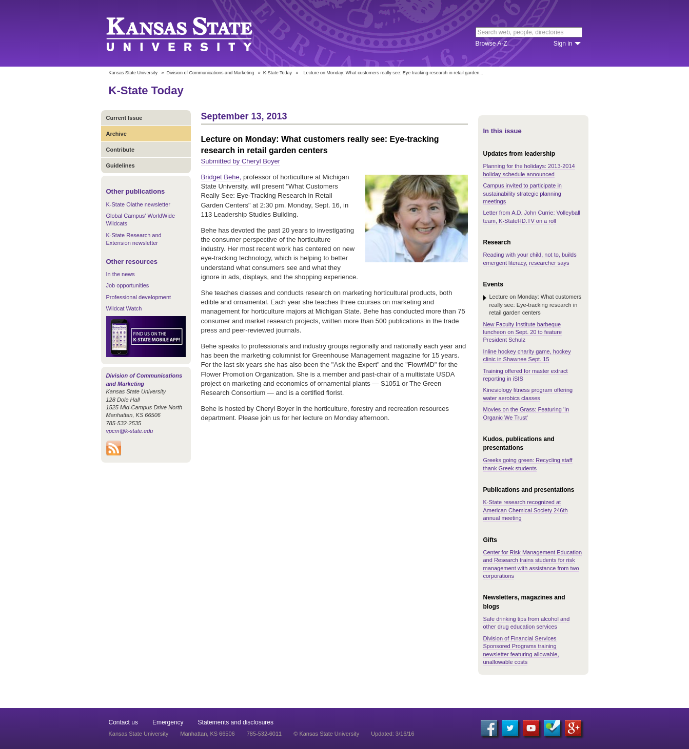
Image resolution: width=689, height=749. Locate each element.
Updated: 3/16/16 (392, 734)
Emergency (168, 722)
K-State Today (277, 72)
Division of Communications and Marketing (210, 72)
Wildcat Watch (124, 308)
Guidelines (120, 165)
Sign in (563, 43)
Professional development (138, 297)
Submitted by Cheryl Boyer (241, 161)
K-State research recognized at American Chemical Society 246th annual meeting (525, 510)
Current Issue (124, 118)
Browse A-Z (491, 43)
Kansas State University (192, 33)
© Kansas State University (326, 734)
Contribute (120, 150)
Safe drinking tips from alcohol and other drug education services (526, 623)
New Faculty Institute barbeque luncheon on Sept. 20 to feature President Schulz (522, 332)
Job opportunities (127, 285)
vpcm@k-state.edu (129, 431)
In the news (120, 274)
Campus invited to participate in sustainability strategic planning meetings (522, 193)
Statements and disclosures (235, 722)
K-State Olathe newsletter (138, 204)
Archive (116, 134)
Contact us (123, 722)
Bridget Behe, (221, 177)
